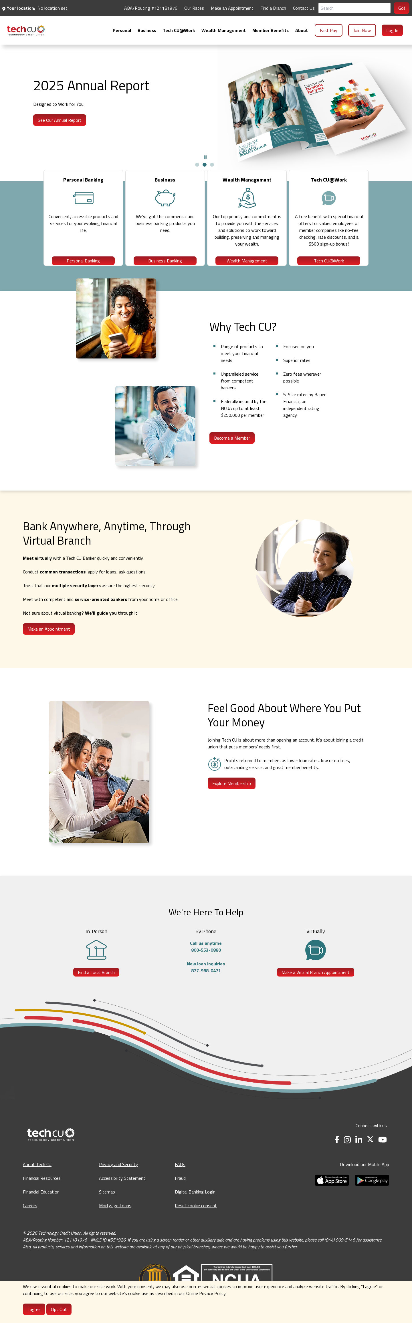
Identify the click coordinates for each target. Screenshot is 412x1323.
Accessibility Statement (122, 1190)
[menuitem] (26, 30)
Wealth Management (247, 264)
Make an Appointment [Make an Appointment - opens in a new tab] (232, 8)
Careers (30, 1218)
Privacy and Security (118, 1176)
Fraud (180, 1190)
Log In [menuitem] (392, 30)
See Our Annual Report (60, 120)
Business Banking (165, 264)
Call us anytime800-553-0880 (206, 959)
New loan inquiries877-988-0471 (206, 980)
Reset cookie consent (196, 1218)
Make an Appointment (48, 641)
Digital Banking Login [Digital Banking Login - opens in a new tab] (195, 1204)
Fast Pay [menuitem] (328, 30)
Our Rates (194, 8)
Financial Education (41, 1204)
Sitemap (107, 1204)
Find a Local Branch (96, 984)
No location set (52, 8)
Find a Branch (273, 8)
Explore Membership (231, 795)
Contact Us (304, 8)
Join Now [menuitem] (362, 30)
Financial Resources (42, 1190)
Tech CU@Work (329, 264)
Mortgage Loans (115, 1218)
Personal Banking (83, 264)
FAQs (180, 1176)
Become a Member (232, 450)
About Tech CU (37, 1176)
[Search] (354, 8)
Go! (401, 8)
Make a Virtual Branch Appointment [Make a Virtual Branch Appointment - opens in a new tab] (316, 984)
